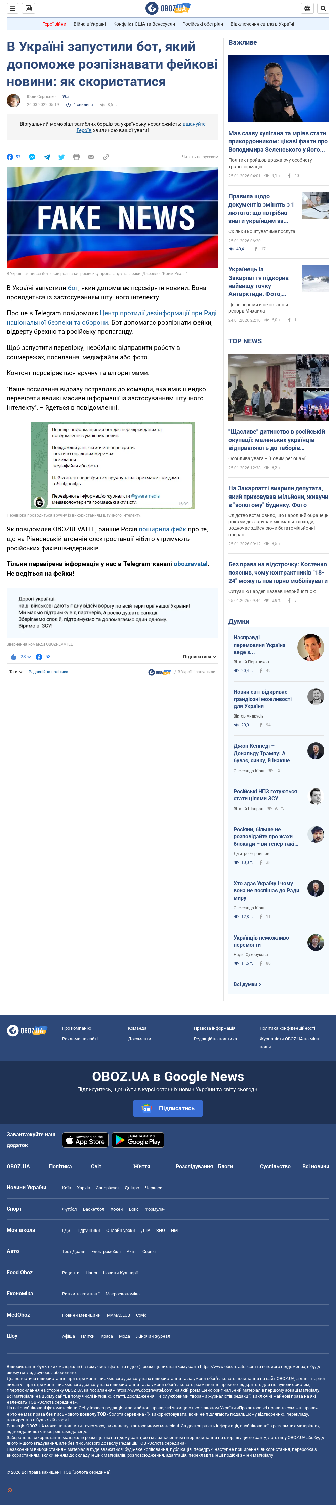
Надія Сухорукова (251, 954)
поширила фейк (162, 529)
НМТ (175, 1230)
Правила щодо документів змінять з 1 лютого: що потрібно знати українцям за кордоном (261, 209)
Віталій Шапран (248, 809)
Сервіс (149, 1251)
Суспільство (275, 1166)
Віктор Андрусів (249, 716)
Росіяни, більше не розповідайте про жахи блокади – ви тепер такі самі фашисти (264, 837)
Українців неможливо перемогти (261, 941)
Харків (83, 1187)
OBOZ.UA (285, 1378)
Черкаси (154, 1187)
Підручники (88, 1230)
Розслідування (194, 1166)
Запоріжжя (107, 1187)
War (66, 96)
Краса (107, 1336)
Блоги (225, 1166)
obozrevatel (191, 564)
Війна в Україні (90, 24)
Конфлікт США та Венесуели (144, 24)
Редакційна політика (48, 672)
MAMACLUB (118, 1315)
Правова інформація (214, 1028)
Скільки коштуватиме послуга (261, 231)
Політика (60, 1166)
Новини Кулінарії (120, 1272)
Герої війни (54, 24)
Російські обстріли (202, 24)
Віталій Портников (251, 662)
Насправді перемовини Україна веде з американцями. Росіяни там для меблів (260, 645)
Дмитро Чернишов (251, 853)
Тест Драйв (73, 1251)
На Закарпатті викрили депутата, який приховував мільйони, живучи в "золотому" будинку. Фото (278, 496)
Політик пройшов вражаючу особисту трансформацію (270, 163)
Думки (238, 621)
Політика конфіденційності (287, 1028)
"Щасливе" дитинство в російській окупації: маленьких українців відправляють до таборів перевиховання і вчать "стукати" (276, 440)
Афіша (68, 1336)
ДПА (145, 1230)
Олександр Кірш (249, 771)
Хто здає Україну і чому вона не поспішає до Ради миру (266, 890)
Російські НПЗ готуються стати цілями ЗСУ (265, 795)
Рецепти (71, 1272)
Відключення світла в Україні (262, 24)
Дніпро (132, 1187)
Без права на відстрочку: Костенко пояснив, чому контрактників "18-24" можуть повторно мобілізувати (278, 572)
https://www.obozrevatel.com (228, 1366)
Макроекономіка (123, 1293)
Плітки (88, 1336)
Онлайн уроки (120, 1230)
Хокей (117, 1209)
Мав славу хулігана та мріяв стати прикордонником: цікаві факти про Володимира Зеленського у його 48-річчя (278, 142)
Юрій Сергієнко (41, 96)
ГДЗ (66, 1230)
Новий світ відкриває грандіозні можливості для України (263, 699)
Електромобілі (106, 1251)
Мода (124, 1336)
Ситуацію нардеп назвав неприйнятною (272, 591)
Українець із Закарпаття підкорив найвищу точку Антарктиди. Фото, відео (258, 282)
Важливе (242, 42)
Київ (66, 1187)
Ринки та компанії (80, 1293)
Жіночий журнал (153, 1336)
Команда (137, 1028)
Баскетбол (93, 1209)
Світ (96, 1166)
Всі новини (315, 1166)
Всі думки (245, 984)
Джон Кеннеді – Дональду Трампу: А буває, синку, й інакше (262, 753)
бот (73, 288)
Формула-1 (156, 1209)
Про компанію (76, 1028)
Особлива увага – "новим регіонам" (267, 458)
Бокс (134, 1209)
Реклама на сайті (80, 1038)
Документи (139, 1038)
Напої (91, 1272)
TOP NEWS (245, 341)
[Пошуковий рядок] (323, 8)
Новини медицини (81, 1315)
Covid (141, 1315)
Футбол (69, 1209)
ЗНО (160, 1230)
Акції (131, 1251)
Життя (141, 1166)
